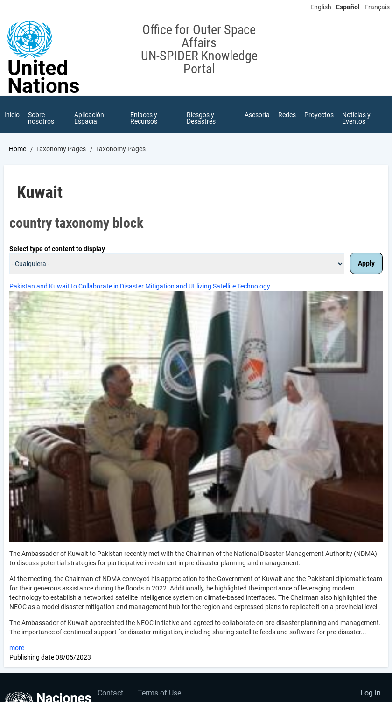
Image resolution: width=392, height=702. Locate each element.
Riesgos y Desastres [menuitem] (201, 118)
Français (377, 7)
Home (17, 149)
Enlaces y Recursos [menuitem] (143, 118)
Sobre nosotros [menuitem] (41, 118)
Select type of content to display (57, 249)
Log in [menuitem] (370, 692)
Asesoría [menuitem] (257, 115)
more (16, 648)
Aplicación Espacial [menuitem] (89, 118)
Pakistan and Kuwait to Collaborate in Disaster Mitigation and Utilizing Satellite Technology (139, 286)
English (320, 7)
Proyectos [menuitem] (319, 115)
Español (348, 7)
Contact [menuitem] (110, 692)
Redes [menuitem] (287, 115)
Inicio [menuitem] (12, 115)
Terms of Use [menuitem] (159, 692)
